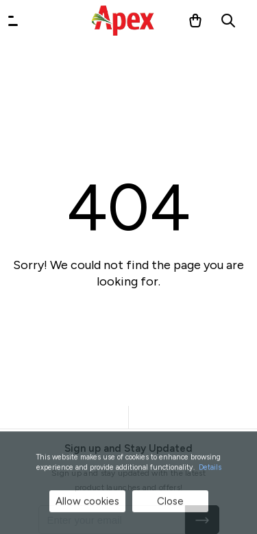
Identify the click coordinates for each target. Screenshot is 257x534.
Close (170, 502)
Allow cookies (87, 502)
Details (210, 467)
